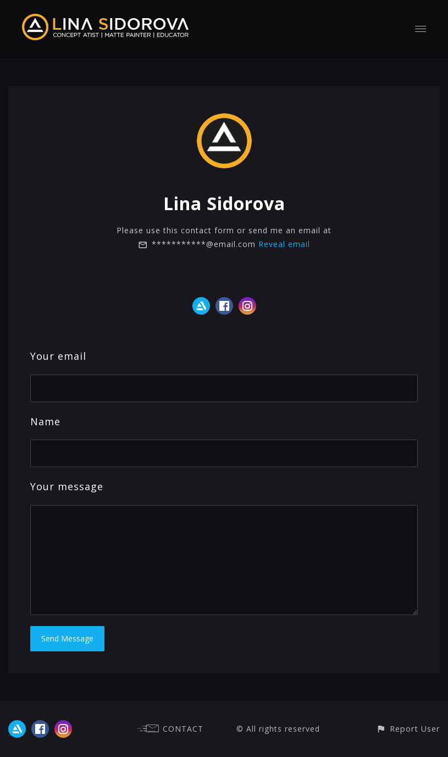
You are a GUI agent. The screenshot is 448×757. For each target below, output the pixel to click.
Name (45, 421)
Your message (66, 486)
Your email (58, 356)
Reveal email (284, 244)
